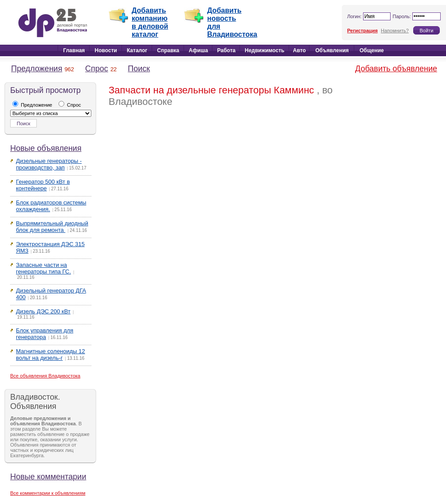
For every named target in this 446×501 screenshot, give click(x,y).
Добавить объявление (396, 68)
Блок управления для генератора (44, 333)
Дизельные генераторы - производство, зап (49, 164)
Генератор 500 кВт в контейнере (43, 185)
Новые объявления (46, 148)
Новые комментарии (48, 476)
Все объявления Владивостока (45, 375)
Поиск (139, 68)
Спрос (96, 68)
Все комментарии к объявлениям (48, 493)
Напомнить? (395, 30)
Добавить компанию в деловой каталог (150, 22)
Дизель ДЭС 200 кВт (43, 311)
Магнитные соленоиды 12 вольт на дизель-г (50, 354)
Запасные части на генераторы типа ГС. (43, 268)
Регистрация (362, 30)
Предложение (32, 105)
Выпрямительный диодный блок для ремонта (52, 226)
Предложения (36, 68)
